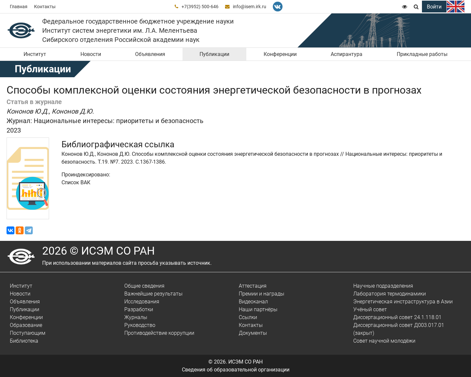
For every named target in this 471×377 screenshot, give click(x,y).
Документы (253, 333)
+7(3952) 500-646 (200, 6)
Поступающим (27, 333)
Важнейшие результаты (153, 294)
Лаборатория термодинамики (389, 294)
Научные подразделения (383, 286)
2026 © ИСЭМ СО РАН (98, 250)
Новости (90, 54)
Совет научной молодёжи (384, 341)
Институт (35, 54)
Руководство (139, 325)
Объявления (150, 54)
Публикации (214, 54)
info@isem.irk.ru (249, 6)
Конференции (280, 54)
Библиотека (24, 341)
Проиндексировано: (85, 174)
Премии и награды (261, 294)
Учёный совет (370, 309)
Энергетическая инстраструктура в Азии (403, 301)
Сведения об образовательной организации (235, 370)
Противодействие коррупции (159, 333)
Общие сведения (144, 286)
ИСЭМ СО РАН (245, 362)
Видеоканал (253, 301)
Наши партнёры (258, 309)
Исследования (141, 301)
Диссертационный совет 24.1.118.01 (397, 317)
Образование (26, 325)
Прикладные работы (422, 54)
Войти (434, 7)
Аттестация (253, 286)
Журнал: (19, 121)
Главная (18, 6)
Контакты (45, 6)
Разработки (138, 309)
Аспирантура (346, 54)
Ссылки (248, 317)
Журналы (135, 317)
